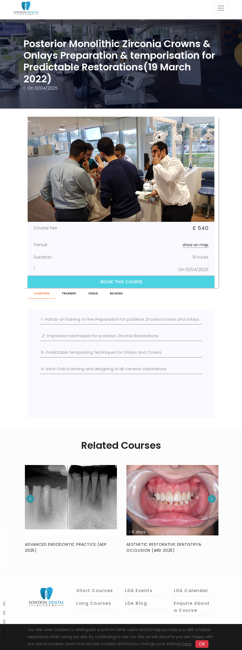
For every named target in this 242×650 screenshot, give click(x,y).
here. (187, 643)
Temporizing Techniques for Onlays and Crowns (115, 352)
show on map (195, 245)
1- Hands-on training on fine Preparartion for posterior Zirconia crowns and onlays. (120, 319)
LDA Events (138, 590)
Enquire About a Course (192, 606)
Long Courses (93, 603)
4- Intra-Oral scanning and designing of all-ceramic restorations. (104, 369)
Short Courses (94, 590)
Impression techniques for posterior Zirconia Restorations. (103, 336)
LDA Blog (136, 603)
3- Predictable (55, 352)
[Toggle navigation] (220, 8)
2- (44, 336)
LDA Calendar (191, 590)
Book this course (121, 282)
